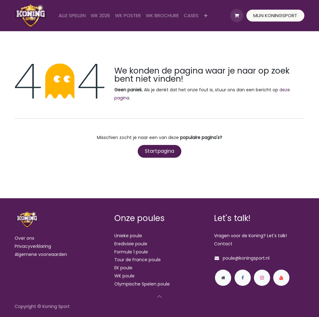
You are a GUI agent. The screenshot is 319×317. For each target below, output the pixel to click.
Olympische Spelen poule (142, 284)
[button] (159, 296)
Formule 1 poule (131, 252)
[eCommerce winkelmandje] (236, 15)
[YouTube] (281, 278)
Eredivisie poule (130, 244)
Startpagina (159, 151)
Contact (223, 244)
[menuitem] (72, 15)
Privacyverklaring (33, 246)
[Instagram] (262, 278)
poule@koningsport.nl (246, 258)
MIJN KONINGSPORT (275, 15)
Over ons (24, 238)
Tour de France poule (137, 260)
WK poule (124, 276)
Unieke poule (128, 236)
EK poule (123, 268)
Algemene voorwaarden (41, 254)
